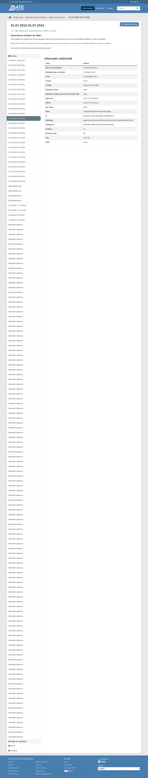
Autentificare (134, 2)
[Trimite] (137, 8)
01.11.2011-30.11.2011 (16, 89)
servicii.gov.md (13, 768)
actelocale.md (13, 774)
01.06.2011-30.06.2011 (16, 65)
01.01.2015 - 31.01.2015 (17, 210)
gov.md (10, 762)
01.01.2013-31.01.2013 (16, 157)
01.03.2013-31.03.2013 (16, 162)
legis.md (38, 765)
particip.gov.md (13, 771)
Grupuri (110, 8)
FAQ (65, 762)
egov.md (11, 765)
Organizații (100, 8)
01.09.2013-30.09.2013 (16, 181)
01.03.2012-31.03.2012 (16, 104)
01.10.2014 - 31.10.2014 (17, 205)
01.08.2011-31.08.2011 (16, 75)
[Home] (10, 17)
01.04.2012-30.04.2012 (16, 109)
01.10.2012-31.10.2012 (16, 133)
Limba (100, 766)
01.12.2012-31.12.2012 (16, 147)
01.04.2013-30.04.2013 (16, 167)
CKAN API (68, 765)
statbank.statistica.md (43, 774)
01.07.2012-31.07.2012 (79, 17)
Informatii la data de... (16, 225)
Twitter (11, 746)
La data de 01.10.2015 (16, 220)
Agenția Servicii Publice (36, 17)
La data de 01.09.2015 (16, 215)
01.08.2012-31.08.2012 (16, 123)
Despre (67, 759)
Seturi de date (88, 8)
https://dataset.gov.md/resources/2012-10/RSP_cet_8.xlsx (35, 31)
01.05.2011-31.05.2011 (16, 60)
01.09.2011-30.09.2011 (16, 80)
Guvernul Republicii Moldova (21, 2)
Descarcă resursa (129, 24)
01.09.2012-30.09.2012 (16, 128)
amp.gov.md (40, 771)
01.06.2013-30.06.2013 (16, 176)
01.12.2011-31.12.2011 (16, 94)
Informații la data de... (16, 611)
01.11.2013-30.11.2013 (16, 171)
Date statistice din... (58, 17)
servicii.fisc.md (41, 768)
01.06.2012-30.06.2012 (16, 113)
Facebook (12, 751)
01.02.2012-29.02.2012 (16, 99)
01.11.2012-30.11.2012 (16, 142)
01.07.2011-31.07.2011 (16, 70)
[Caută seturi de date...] (128, 8)
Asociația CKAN (70, 768)
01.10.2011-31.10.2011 (16, 84)
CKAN (102, 761)
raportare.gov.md (42, 762)
